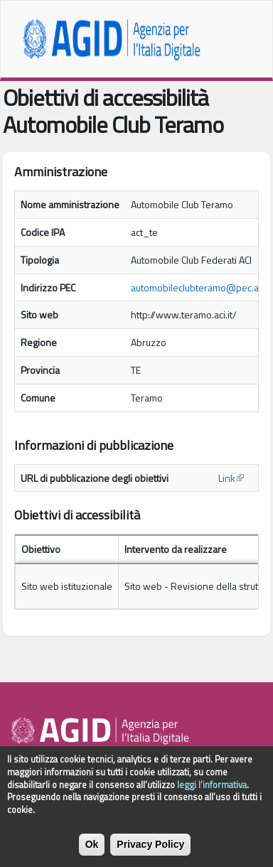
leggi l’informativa (212, 792)
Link (231, 477)
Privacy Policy (150, 851)
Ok (92, 851)
